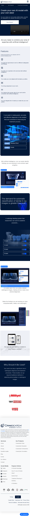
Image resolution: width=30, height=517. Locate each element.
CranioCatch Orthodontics (22, 448)
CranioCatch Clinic (20, 443)
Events (2, 456)
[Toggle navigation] (27, 2)
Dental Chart (15, 475)
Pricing (2, 448)
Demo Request (10, 22)
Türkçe (11, 497)
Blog (2, 454)
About (2, 446)
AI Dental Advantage (16, 468)
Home (2, 5)
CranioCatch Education (21, 446)
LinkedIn (3, 476)
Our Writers (3, 459)
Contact (2, 462)
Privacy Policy (26, 500)
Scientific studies (5, 451)
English (18, 497)
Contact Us (24, 514)
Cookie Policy (11, 500)
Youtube (3, 473)
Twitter (3, 468)
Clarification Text (18, 500)
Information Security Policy (23, 502)
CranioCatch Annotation (21, 451)
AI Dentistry (14, 483)
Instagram (4, 471)
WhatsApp (4, 479)
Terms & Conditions (13, 502)
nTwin (3, 481)
